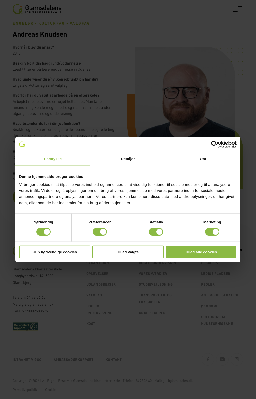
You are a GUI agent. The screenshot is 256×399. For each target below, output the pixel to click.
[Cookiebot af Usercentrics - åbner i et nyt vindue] (215, 144)
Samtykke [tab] (53, 159)
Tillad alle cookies (201, 252)
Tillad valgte (128, 252)
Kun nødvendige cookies (55, 252)
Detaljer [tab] (128, 159)
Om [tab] (203, 159)
